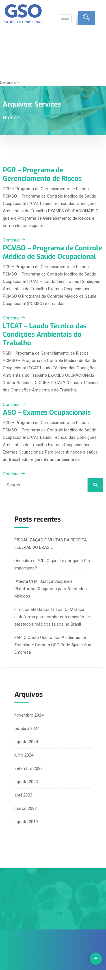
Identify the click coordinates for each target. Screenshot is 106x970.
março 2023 (25, 808)
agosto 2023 (26, 781)
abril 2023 (23, 795)
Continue (14, 240)
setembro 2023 (28, 768)
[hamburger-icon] (65, 18)
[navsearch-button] (86, 18)
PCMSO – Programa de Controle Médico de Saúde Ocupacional (52, 252)
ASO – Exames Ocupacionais (47, 412)
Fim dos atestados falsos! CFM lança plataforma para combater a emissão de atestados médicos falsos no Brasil (52, 617)
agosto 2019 (26, 821)
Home (9, 117)
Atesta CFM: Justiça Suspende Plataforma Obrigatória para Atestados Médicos (50, 589)
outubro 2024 (26, 728)
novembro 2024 (29, 715)
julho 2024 (23, 755)
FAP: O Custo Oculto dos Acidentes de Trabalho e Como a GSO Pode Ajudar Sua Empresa (52, 645)
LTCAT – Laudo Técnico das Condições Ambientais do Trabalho (44, 334)
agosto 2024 (26, 741)
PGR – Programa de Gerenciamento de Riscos (42, 174)
